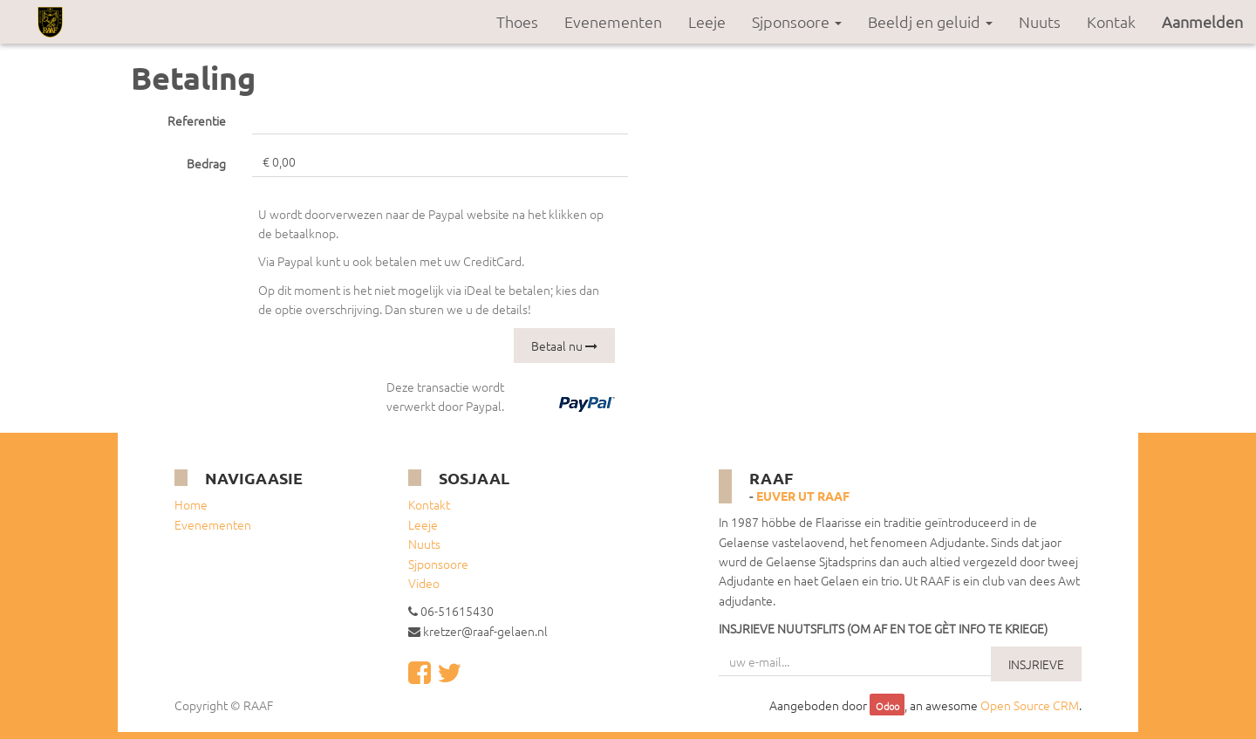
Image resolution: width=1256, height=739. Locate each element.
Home (191, 504)
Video (424, 583)
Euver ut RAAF (803, 495)
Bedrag (206, 163)
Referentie (196, 120)
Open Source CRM (1029, 705)
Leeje (423, 524)
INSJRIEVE (1036, 664)
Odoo (887, 706)
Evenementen (212, 524)
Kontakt (429, 504)
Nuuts (424, 543)
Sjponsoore (438, 563)
